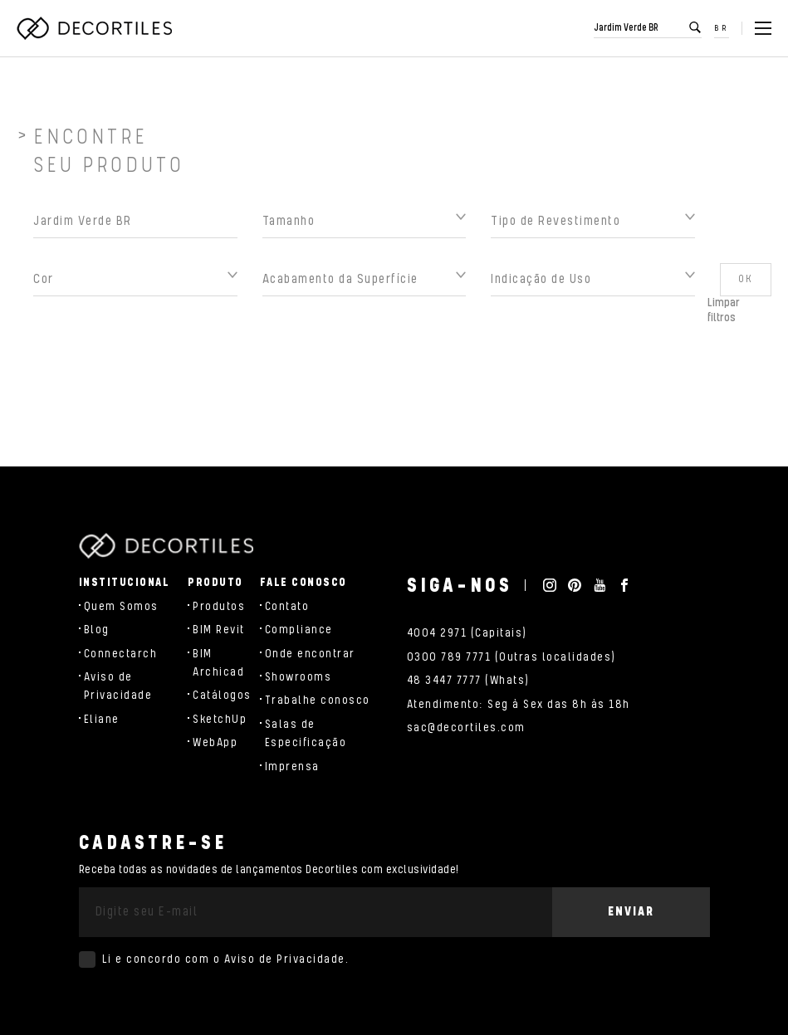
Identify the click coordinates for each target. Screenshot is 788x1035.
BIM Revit (219, 630)
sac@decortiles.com (466, 728)
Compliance (299, 630)
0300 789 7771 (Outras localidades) (511, 657)
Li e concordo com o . (226, 959)
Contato (287, 606)
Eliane (102, 719)
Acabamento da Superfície (340, 284)
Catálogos (222, 695)
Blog (97, 630)
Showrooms (298, 677)
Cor (43, 284)
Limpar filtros (723, 315)
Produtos (219, 606)
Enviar (631, 912)
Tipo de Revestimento (555, 226)
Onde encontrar (310, 654)
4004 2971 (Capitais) (467, 633)
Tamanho (289, 226)
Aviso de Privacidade (284, 959)
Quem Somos (121, 606)
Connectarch (121, 654)
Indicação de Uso (541, 284)
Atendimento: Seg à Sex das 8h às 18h (518, 704)
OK (745, 284)
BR (721, 28)
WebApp (215, 742)
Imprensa (292, 767)
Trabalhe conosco (317, 700)
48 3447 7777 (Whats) (468, 680)
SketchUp (220, 719)
